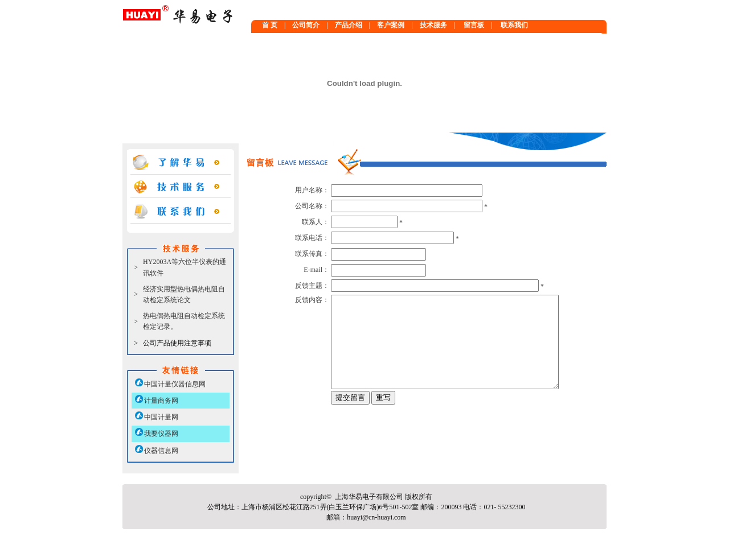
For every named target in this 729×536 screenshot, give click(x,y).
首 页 (269, 25)
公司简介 (306, 25)
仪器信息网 (161, 451)
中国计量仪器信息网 (175, 384)
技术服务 (433, 25)
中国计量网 (161, 417)
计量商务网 (161, 401)
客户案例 (390, 25)
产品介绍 (348, 25)
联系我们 (514, 25)
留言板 (474, 25)
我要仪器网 (161, 434)
